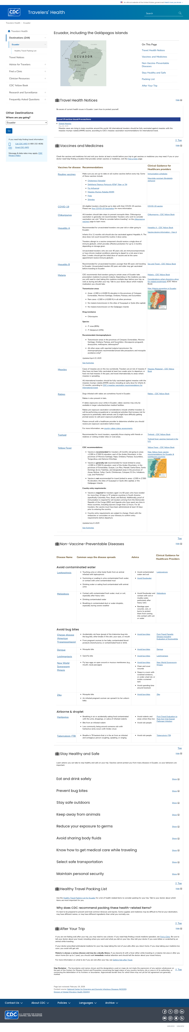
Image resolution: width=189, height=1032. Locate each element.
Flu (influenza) (93, 188)
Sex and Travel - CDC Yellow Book (162, 264)
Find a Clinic (133, 159)
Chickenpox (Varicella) (96, 180)
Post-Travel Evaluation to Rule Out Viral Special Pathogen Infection (167, 718)
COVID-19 (63, 206)
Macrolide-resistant (160, 179)
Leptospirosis (64, 572)
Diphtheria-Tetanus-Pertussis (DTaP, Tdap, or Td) (107, 184)
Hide (178, 100)
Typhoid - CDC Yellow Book (159, 434)
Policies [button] (64, 1003)
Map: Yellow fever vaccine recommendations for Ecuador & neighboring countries (161, 454)
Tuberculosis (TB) (66, 736)
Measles (62, 369)
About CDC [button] (40, 1003)
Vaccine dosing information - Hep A (162, 232)
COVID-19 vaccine (155, 206)
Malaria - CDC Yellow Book (159, 274)
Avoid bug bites (143, 634)
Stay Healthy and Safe (154, 72)
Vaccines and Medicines (154, 56)
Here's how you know (174, 2)
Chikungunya (65, 215)
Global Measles (65, 123)
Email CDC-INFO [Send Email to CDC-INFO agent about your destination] (22, 147)
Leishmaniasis (64, 656)
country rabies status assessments (118, 428)
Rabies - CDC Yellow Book (158, 393)
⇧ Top (178, 140)
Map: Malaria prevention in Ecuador (162, 288)
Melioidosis (63, 593)
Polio (90, 196)
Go (9, 130)
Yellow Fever (65, 448)
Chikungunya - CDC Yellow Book (161, 214)
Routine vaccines (67, 174)
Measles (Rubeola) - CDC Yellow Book (161, 370)
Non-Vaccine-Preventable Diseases (155, 65)
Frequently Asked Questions (24, 99)
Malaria (62, 275)
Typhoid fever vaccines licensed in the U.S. (163, 440)
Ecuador (26, 23)
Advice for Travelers (19, 64)
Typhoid (62, 435)
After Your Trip (149, 85)
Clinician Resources (19, 78)
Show (174, 779)
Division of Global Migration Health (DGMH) (72, 992)
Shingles (91, 199)
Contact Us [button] (14, 1003)
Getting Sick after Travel (122, 960)
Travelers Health (13, 23)
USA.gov (180, 1026)
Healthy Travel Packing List (25, 51)
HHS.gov (171, 1026)
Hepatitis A (64, 228)
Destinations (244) (19, 37)
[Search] (160, 13)
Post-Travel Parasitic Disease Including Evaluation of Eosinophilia (167, 636)
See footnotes (88, 363)
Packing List (148, 79)
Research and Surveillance (23, 92)
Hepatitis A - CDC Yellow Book (160, 227)
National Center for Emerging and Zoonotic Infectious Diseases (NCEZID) (97, 989)
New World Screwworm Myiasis (63, 666)
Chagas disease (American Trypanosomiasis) (66, 638)
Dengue (61, 649)
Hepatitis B (64, 264)
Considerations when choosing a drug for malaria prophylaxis (163, 280)
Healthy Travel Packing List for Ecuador (79, 898)
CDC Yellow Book (18, 85)
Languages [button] (88, 1003)
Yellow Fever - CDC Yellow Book (161, 447)
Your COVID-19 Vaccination (103, 208)
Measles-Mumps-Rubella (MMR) (101, 192)
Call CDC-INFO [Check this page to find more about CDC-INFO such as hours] (21, 144)
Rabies (61, 394)
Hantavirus (63, 717)
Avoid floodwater (144, 578)
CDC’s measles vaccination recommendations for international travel (112, 386)
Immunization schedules (157, 174)
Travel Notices (16, 57)
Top (180, 538)
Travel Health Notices (153, 50)
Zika (59, 695)
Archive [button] (111, 1003)
